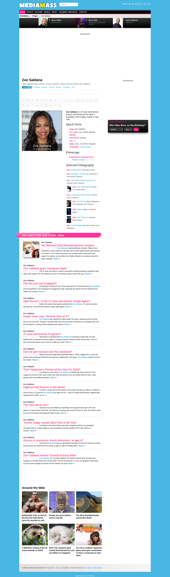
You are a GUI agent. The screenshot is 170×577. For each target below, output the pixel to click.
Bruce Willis (56, 20)
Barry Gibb (93, 20)
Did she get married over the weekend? (47, 351)
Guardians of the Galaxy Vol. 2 (83, 180)
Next (33, 23)
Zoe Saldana (32, 80)
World (47, 12)
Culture (38, 12)
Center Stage (76, 225)
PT (145, 4)
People (30, 12)
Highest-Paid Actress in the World (44, 387)
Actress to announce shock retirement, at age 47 (53, 440)
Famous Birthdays (117, 122)
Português (66, 87)
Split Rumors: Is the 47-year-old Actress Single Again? (56, 301)
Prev (26, 23)
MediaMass (24, 16)
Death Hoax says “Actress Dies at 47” (46, 316)
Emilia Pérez (76, 170)
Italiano (58, 87)
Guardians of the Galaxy (81, 195)
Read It (57, 259)
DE (140, 4)
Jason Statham (132, 20)
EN (130, 4)
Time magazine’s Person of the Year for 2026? (51, 369)
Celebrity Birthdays (68, 12)
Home (22, 12)
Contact (83, 12)
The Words (81, 201)
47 (75, 141)
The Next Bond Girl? (35, 404)
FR (133, 4)
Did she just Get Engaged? (40, 283)
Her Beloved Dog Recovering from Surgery (67, 245)
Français (37, 87)
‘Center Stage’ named (49, 422)
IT (142, 4)
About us (59, 568)
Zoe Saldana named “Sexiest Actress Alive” (50, 455)
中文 (149, 4)
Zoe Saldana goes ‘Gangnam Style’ (45, 268)
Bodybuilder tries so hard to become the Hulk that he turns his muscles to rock (34, 517)
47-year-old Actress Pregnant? (42, 334)
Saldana (53, 443)
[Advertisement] (85, 54)
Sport (54, 12)
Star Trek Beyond (84, 187)
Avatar (79, 209)
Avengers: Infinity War (80, 174)
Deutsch (52, 87)
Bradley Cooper (78, 160)
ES (136, 4)
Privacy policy (97, 568)
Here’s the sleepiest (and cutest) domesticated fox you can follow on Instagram (62, 550)
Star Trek (80, 217)
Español (44, 87)
